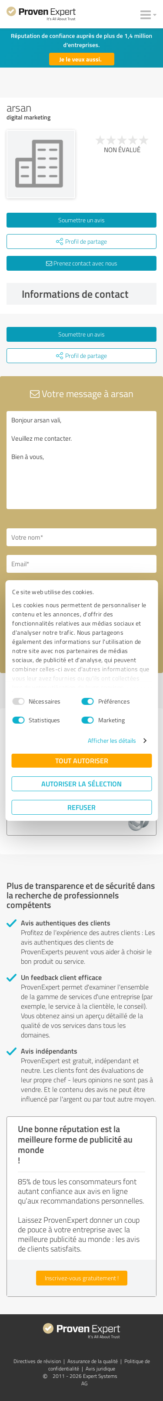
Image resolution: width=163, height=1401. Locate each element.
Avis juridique (100, 1368)
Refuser (81, 807)
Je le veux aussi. (81, 59)
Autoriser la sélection (81, 784)
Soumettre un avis (81, 220)
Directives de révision (37, 1361)
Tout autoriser (81, 760)
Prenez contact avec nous (81, 263)
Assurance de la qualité (92, 1361)
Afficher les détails (112, 740)
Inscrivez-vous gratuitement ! (82, 1278)
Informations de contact (87, 293)
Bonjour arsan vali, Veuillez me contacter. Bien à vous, (81, 460)
